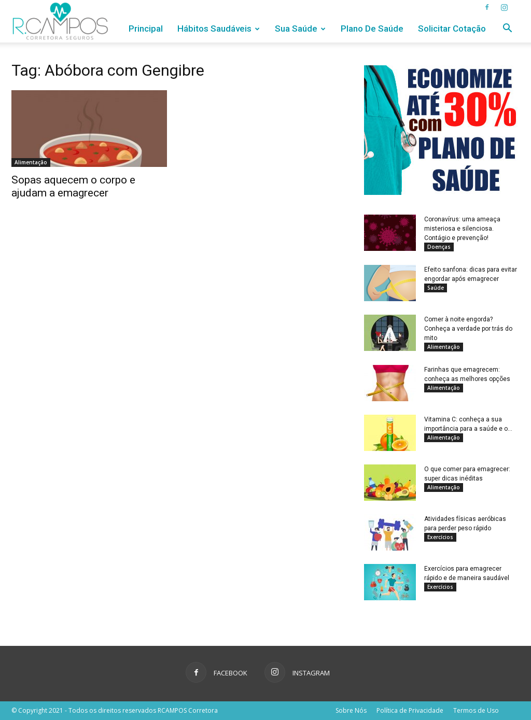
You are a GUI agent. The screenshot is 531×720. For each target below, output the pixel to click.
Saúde (435, 287)
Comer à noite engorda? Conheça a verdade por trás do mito (468, 329)
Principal (146, 28)
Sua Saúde (300, 28)
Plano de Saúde (372, 28)
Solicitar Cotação (452, 28)
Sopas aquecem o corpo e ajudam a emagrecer (73, 186)
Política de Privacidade (409, 710)
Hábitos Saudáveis (218, 28)
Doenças (439, 246)
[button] (507, 29)
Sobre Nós (351, 710)
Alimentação (31, 162)
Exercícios (440, 537)
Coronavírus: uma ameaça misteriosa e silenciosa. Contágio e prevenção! (462, 229)
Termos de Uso (476, 710)
